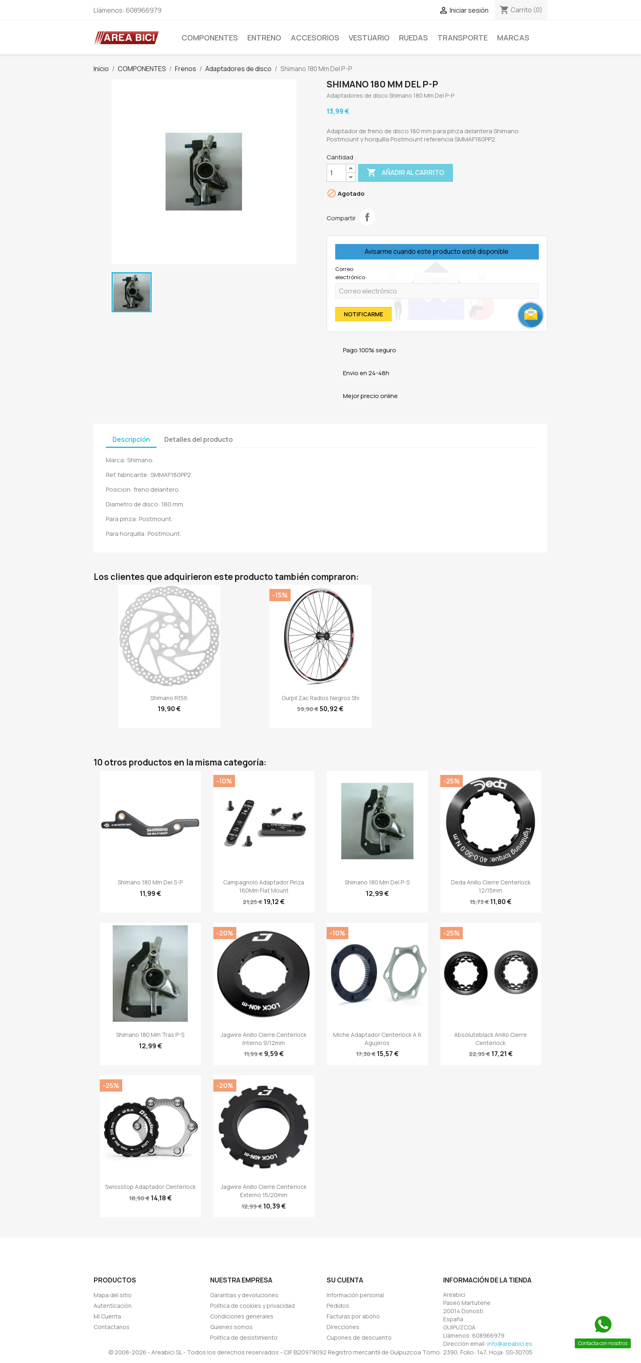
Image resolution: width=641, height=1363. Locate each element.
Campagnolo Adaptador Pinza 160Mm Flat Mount (263, 886)
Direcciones (343, 1327)
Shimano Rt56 (169, 698)
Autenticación (113, 1305)
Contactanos (112, 1327)
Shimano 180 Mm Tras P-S (150, 1034)
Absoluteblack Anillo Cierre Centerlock (490, 1039)
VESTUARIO (369, 38)
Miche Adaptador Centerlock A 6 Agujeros (377, 1039)
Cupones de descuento (359, 1337)
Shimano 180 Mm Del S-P (150, 882)
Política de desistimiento (244, 1337)
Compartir (367, 217)
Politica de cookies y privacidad (252, 1305)
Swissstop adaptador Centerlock (150, 1187)
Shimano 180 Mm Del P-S (377, 882)
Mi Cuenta (107, 1316)
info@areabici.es (509, 1343)
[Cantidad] (336, 173)
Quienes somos (231, 1327)
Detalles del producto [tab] (198, 439)
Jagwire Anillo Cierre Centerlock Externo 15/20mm (264, 1191)
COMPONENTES (210, 38)
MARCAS (513, 38)
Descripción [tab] (131, 439)
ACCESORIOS (315, 38)
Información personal (355, 1295)
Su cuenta (345, 1280)
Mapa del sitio (113, 1295)
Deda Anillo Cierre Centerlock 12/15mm (491, 886)
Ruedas (413, 38)
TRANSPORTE (462, 38)
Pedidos (338, 1305)
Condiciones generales (241, 1316)
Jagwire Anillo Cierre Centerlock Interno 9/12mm (264, 1039)
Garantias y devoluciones (244, 1295)
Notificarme (363, 314)
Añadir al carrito (405, 173)
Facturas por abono (353, 1316)
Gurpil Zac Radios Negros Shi (320, 698)
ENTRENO (264, 38)
